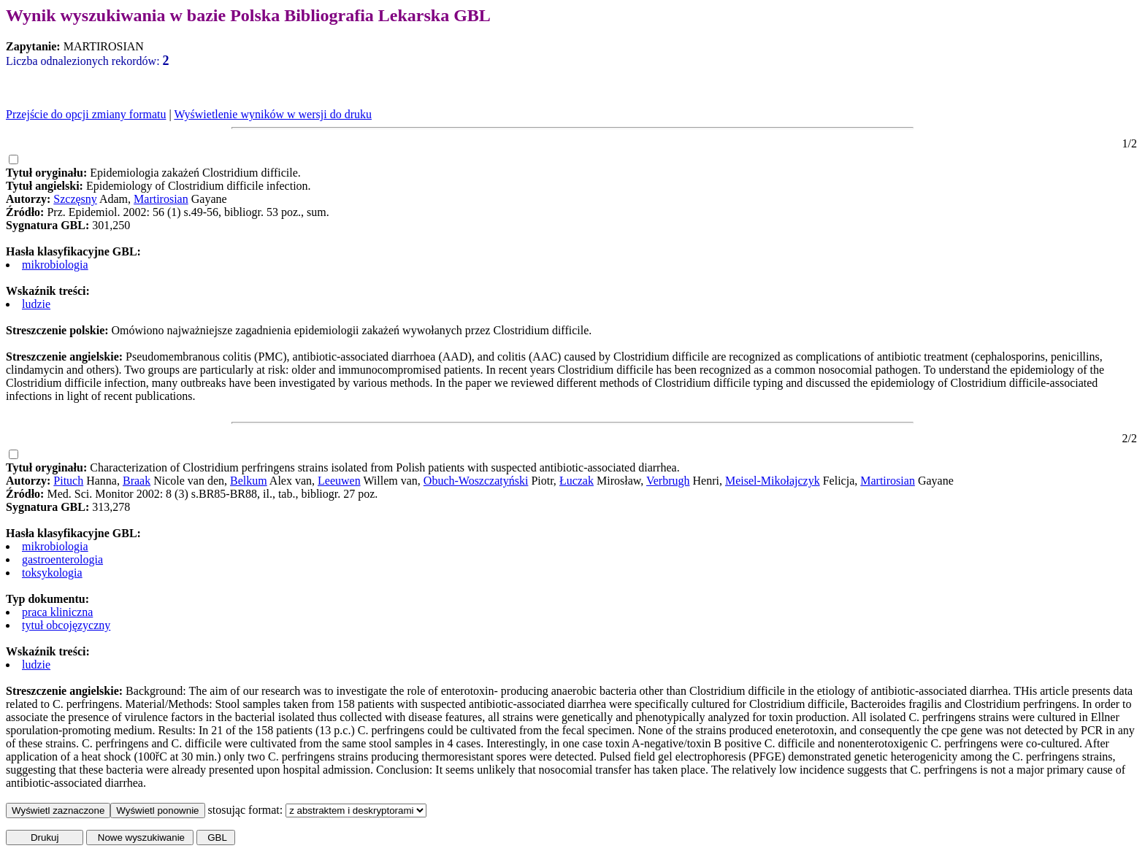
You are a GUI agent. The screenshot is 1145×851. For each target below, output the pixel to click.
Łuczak (576, 480)
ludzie (36, 304)
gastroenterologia (62, 559)
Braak (136, 480)
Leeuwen (339, 480)
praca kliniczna (57, 612)
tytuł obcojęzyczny (66, 625)
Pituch (68, 480)
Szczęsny (75, 199)
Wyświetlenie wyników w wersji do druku (273, 114)
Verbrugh (668, 480)
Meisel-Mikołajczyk (772, 480)
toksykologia (52, 572)
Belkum (248, 480)
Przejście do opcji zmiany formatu (86, 114)
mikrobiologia (55, 264)
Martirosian (161, 199)
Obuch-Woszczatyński (476, 480)
